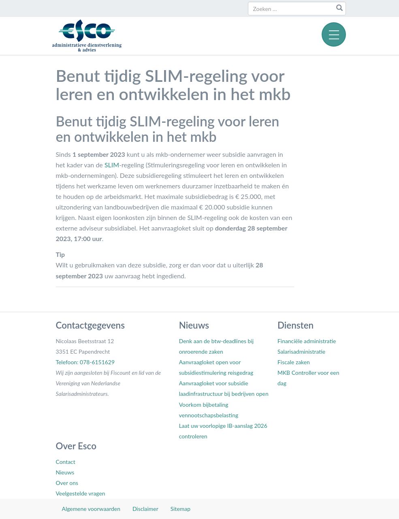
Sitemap (180, 508)
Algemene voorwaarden (91, 508)
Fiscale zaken (293, 362)
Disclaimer (145, 508)
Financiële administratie (306, 340)
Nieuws (65, 472)
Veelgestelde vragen (80, 493)
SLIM (112, 165)
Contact (65, 461)
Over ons (67, 482)
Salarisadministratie (301, 351)
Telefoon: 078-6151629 (85, 362)
